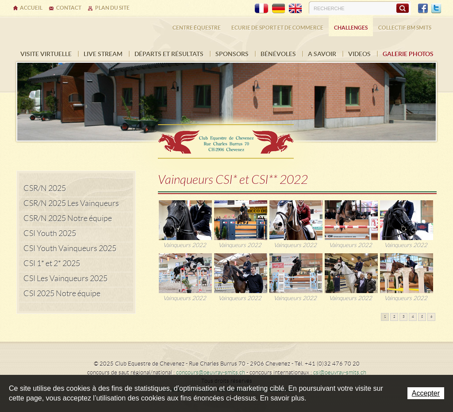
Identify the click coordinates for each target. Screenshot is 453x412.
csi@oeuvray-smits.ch (339, 372)
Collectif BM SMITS (404, 28)
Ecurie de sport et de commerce (277, 28)
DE (278, 8)
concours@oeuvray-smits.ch (210, 372)
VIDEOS (359, 53)
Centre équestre (197, 28)
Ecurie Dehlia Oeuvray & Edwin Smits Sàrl (226, 139)
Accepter (426, 393)
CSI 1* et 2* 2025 (51, 263)
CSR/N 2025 (44, 188)
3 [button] (404, 317)
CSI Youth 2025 (49, 233)
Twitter (436, 8)
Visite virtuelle (46, 53)
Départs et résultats (168, 53)
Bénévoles (278, 53)
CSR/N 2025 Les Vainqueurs (71, 203)
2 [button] (394, 317)
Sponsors (232, 53)
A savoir (322, 53)
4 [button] (413, 317)
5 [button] (422, 317)
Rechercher (402, 8)
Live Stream (103, 53)
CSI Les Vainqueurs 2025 (65, 278)
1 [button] (385, 317)
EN (295, 8)
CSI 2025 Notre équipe (61, 293)
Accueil (31, 8)
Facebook (423, 8)
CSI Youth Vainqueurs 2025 (69, 248)
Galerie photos (408, 53)
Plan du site (112, 8)
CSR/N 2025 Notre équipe (67, 218)
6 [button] (431, 317)
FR (261, 8)
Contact (68, 8)
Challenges (351, 28)
